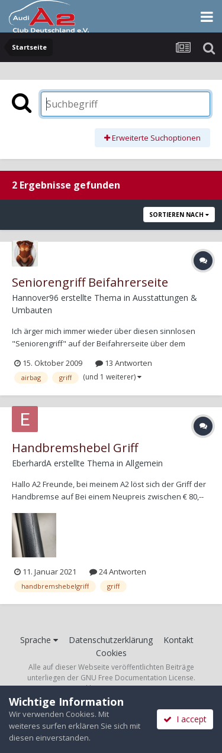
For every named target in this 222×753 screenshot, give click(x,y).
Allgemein (144, 463)
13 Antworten (123, 363)
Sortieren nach (179, 214)
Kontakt (178, 639)
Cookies (111, 652)
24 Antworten (117, 571)
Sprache (39, 639)
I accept (185, 719)
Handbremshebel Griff (75, 448)
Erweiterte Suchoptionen (152, 137)
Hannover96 (35, 297)
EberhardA (32, 463)
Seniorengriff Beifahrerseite (90, 282)
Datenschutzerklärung (111, 639)
